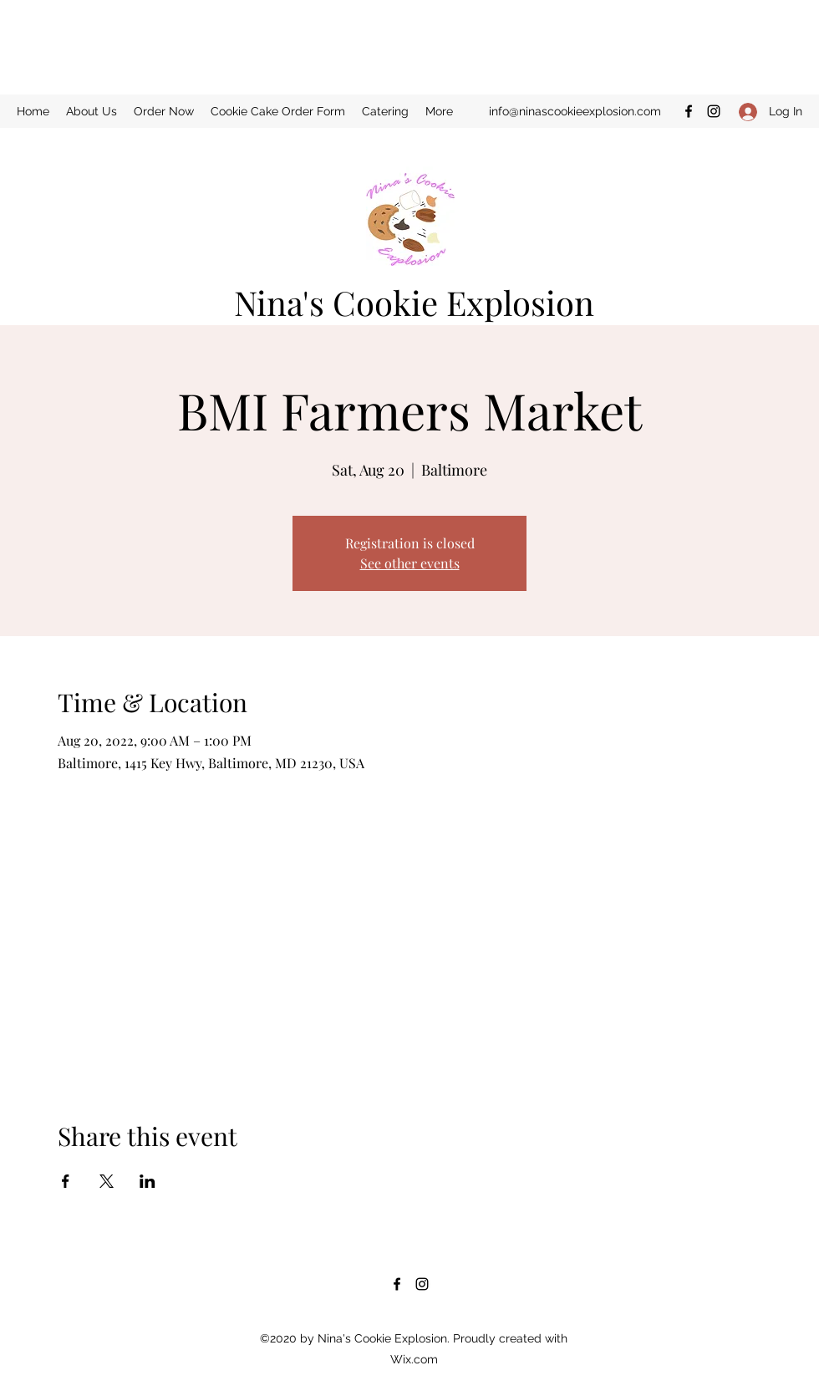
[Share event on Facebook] (66, 1181)
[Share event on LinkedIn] (147, 1181)
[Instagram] (713, 111)
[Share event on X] (106, 1181)
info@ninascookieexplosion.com (575, 111)
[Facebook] (688, 111)
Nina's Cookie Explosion (414, 302)
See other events (410, 563)
